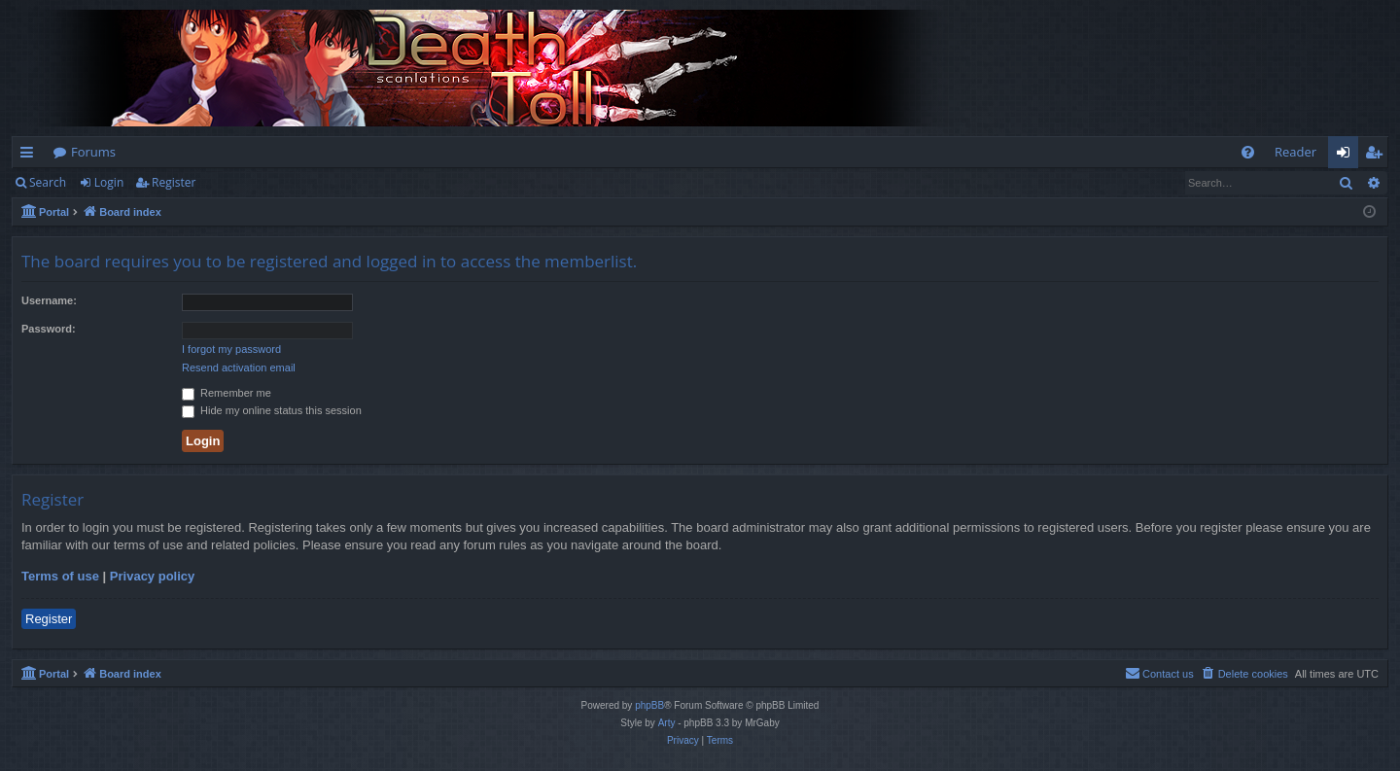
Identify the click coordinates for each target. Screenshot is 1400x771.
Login (108, 182)
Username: (49, 300)
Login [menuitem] (1347, 155)
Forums (93, 151)
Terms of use (60, 576)
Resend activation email (239, 367)
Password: (48, 328)
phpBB (649, 705)
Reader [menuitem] (1295, 151)
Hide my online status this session (272, 410)
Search (47, 182)
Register (173, 182)
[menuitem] (1248, 152)
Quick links (30, 155)
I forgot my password (231, 349)
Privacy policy (152, 576)
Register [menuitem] (1377, 155)
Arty (667, 723)
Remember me (226, 393)
